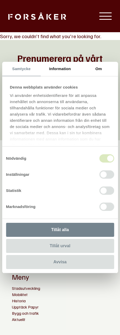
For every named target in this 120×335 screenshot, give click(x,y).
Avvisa (60, 262)
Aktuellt (18, 319)
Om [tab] (98, 68)
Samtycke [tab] (21, 68)
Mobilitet (20, 294)
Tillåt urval (60, 246)
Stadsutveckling (26, 288)
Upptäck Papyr (25, 307)
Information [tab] (60, 68)
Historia (19, 300)
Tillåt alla (60, 229)
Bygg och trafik (25, 313)
